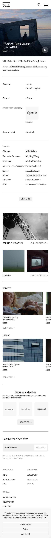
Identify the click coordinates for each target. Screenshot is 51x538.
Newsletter (9, 499)
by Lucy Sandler (23, 318)
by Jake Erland (23, 366)
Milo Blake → (31, 151)
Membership (9, 481)
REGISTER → (25, 423)
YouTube (7, 508)
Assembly (32, 476)
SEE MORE (8, 328)
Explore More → (39, 243)
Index (30, 485)
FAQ (4, 485)
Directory (32, 481)
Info (5, 476)
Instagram (8, 503)
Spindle (29, 122)
